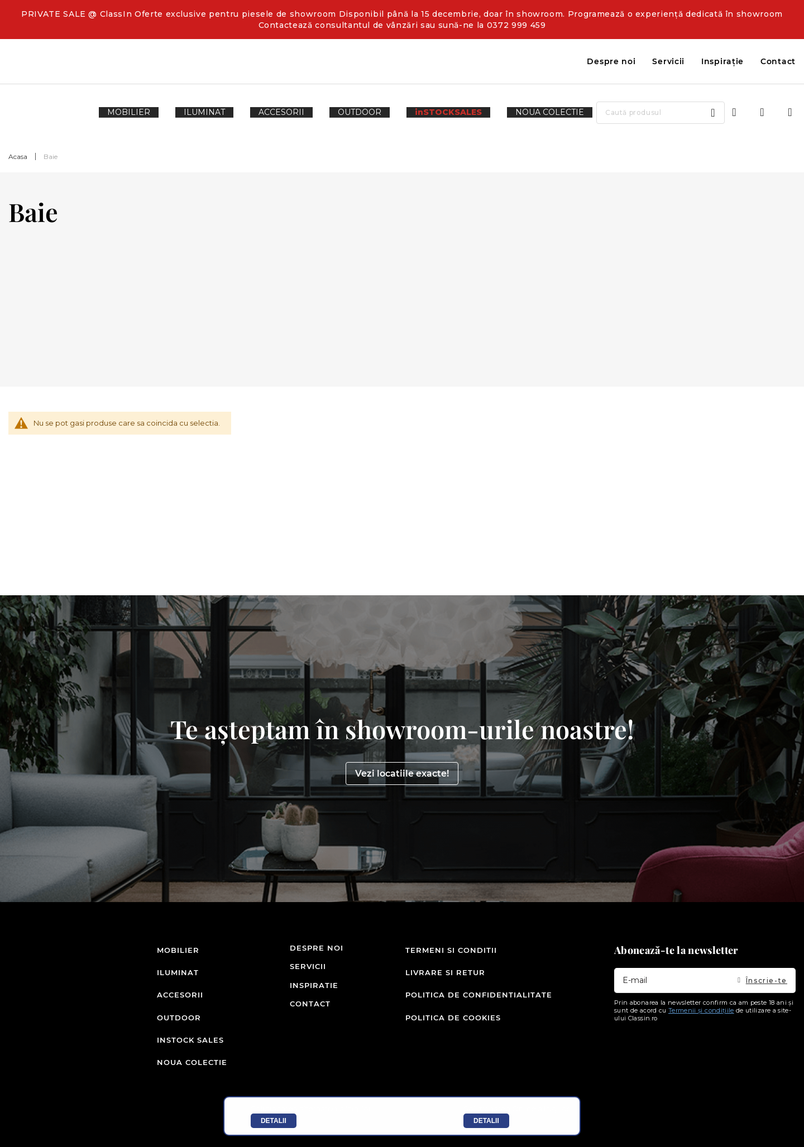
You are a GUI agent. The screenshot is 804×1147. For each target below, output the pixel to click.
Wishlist (762, 112)
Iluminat (174, 989)
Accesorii (174, 1008)
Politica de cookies (453, 1026)
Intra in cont (734, 112)
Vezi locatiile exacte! (402, 796)
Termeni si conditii (451, 970)
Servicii (668, 61)
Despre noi (611, 61)
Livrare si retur (445, 989)
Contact (778, 61)
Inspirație (722, 61)
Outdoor (174, 1026)
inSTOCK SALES (174, 1045)
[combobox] (625, 113)
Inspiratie (303, 1008)
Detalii (273, 1121)
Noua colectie (174, 1063)
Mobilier (174, 970)
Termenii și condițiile (701, 1033)
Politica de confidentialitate (478, 1008)
